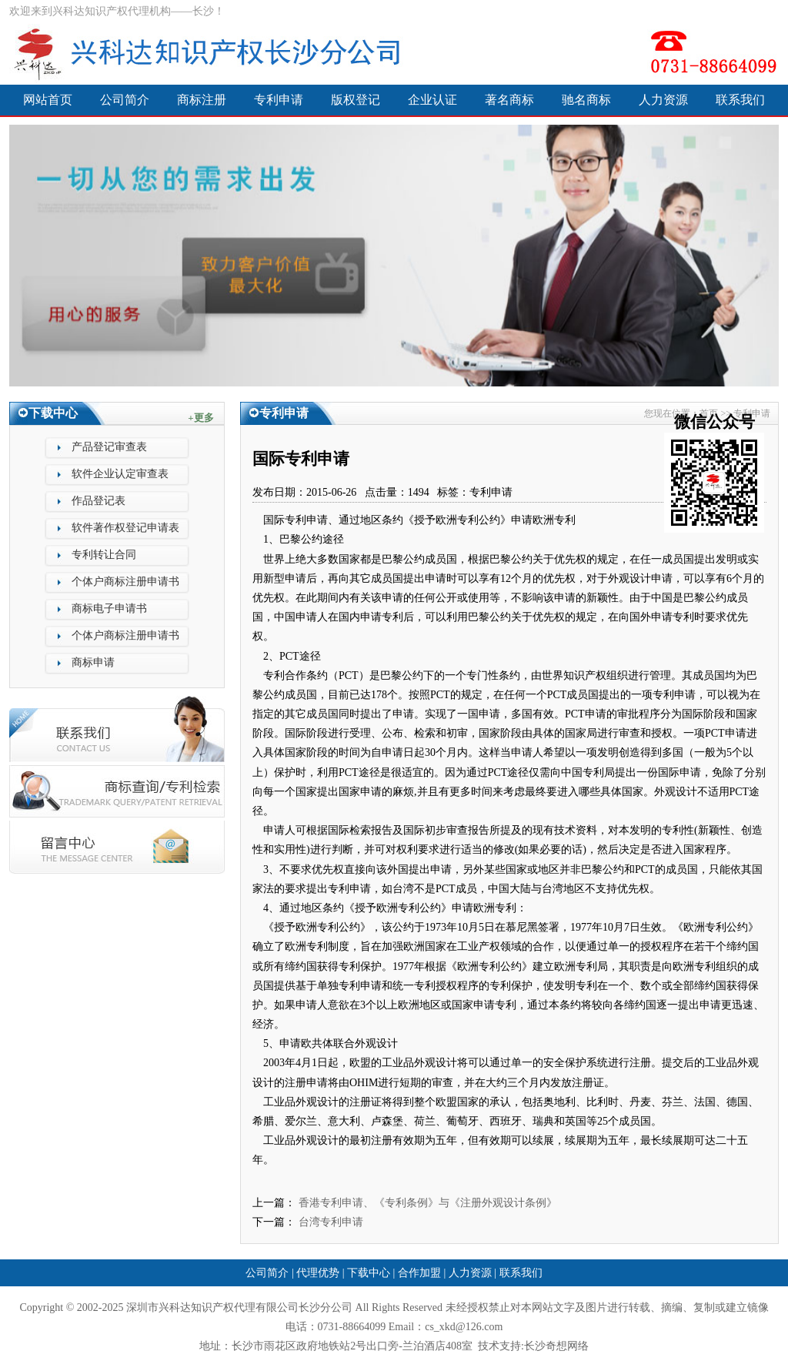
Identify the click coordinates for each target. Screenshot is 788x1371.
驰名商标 (586, 99)
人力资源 (663, 99)
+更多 (200, 417)
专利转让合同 (104, 554)
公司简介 (124, 99)
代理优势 (317, 1273)
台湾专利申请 (331, 1222)
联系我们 (740, 99)
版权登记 (355, 99)
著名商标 (509, 99)
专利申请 (278, 99)
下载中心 (368, 1273)
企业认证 (432, 99)
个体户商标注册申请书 (125, 581)
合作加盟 (419, 1273)
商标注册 (201, 99)
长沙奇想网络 (556, 1346)
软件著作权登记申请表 (125, 527)
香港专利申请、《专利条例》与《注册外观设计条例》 (428, 1203)
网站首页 (47, 99)
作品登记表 (98, 501)
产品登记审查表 (109, 447)
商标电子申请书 (109, 608)
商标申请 (93, 662)
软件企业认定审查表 (120, 474)
